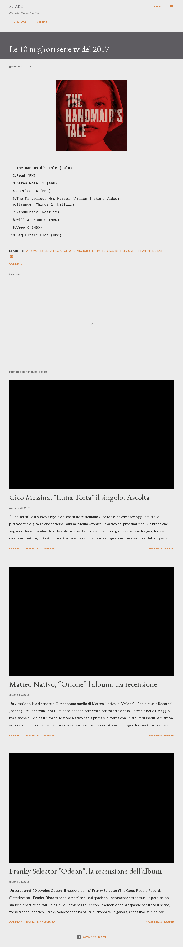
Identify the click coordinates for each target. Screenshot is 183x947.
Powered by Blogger (91, 937)
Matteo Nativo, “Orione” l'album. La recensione (83, 684)
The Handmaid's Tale (149, 250)
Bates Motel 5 (34, 250)
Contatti (40, 21)
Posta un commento (40, 548)
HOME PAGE (16, 21)
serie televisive (123, 250)
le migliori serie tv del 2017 (92, 250)
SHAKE (16, 6)
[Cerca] (156, 6)
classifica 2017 (55, 250)
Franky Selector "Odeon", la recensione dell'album (85, 871)
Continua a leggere (160, 548)
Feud (69, 250)
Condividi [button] (16, 263)
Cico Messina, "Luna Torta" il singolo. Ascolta (79, 497)
